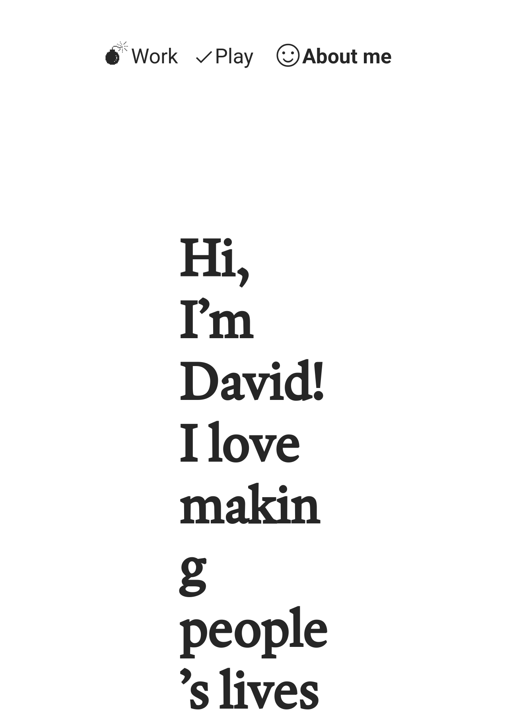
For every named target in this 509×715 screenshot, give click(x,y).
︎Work (140, 56)
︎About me (333, 56)
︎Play (223, 56)
